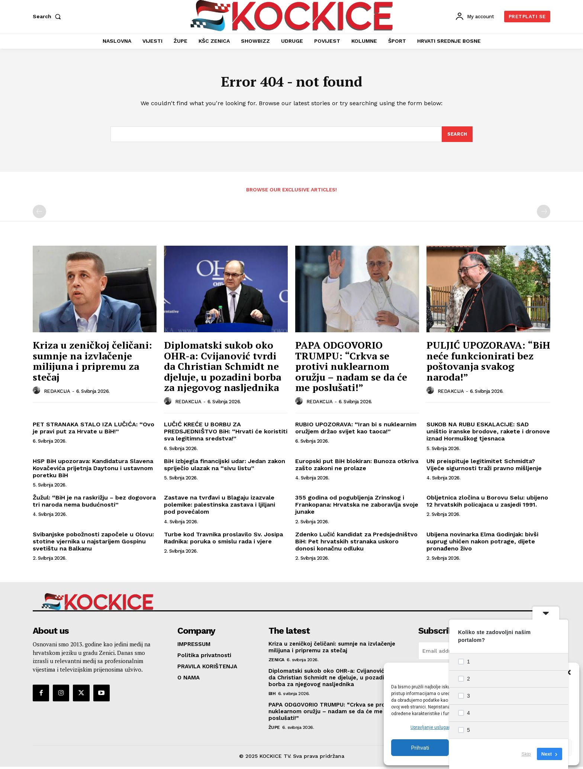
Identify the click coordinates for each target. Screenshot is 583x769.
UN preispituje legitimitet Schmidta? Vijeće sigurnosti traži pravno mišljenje (484, 466)
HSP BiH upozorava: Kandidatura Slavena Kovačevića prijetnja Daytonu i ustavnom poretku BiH (93, 470)
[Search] (457, 136)
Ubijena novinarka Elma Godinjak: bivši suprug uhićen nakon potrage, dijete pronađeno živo (482, 543)
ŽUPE (274, 729)
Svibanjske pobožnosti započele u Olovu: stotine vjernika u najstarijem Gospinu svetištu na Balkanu (93, 543)
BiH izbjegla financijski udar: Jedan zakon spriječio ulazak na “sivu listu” (224, 466)
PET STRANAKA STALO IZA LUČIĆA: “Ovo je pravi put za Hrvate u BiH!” (93, 430)
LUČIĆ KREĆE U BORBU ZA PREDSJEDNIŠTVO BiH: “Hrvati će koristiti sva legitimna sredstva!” (225, 433)
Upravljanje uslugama (432, 727)
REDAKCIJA (57, 393)
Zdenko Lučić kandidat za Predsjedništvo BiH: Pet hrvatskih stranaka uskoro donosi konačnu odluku (356, 543)
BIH (272, 695)
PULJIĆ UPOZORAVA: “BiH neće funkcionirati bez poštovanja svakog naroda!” (488, 362)
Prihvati (420, 747)
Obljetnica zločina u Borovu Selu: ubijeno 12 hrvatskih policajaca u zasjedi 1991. (487, 503)
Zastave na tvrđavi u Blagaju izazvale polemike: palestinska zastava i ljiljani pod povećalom (219, 506)
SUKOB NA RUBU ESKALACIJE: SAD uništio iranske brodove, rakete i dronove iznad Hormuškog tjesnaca (488, 433)
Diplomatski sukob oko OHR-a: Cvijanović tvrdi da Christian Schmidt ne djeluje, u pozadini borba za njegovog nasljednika (222, 367)
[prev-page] (39, 213)
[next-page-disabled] (543, 213)
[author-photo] (37, 393)
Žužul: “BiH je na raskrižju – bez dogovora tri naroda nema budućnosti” (94, 503)
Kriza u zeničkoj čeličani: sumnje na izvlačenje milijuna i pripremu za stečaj (92, 362)
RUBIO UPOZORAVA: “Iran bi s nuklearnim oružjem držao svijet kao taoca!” (355, 430)
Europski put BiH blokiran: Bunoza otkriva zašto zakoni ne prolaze (356, 466)
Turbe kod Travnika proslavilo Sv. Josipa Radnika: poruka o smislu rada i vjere (223, 540)
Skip (526, 754)
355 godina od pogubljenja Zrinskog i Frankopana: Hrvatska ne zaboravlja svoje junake (356, 506)
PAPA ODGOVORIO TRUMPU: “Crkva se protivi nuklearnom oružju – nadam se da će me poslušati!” (351, 367)
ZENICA (276, 662)
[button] (568, 672)
